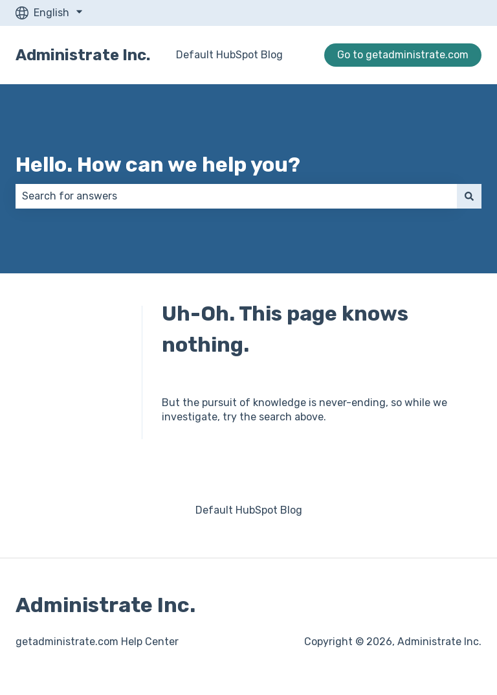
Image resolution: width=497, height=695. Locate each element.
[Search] (469, 196)
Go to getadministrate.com (403, 55)
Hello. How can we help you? (158, 164)
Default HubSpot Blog (229, 55)
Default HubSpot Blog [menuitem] (248, 510)
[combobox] (236, 196)
